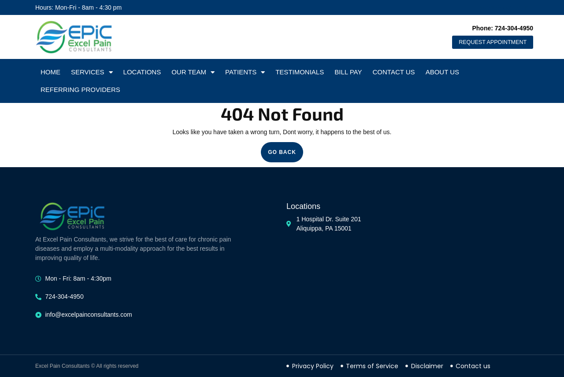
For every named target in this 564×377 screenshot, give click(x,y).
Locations (142, 72)
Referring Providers (80, 89)
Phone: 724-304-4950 (502, 26)
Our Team (193, 72)
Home (50, 72)
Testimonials (299, 72)
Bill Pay (348, 72)
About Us (442, 72)
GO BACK (285, 148)
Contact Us (394, 72)
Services (92, 72)
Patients (245, 72)
